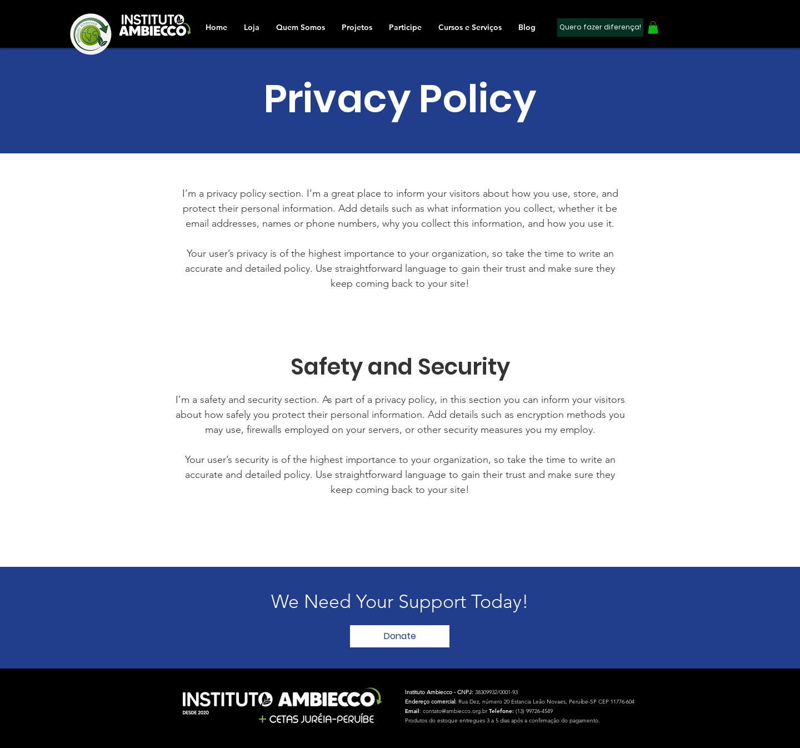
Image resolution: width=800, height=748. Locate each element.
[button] (405, 27)
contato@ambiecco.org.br (455, 711)
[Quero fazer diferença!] (600, 27)
